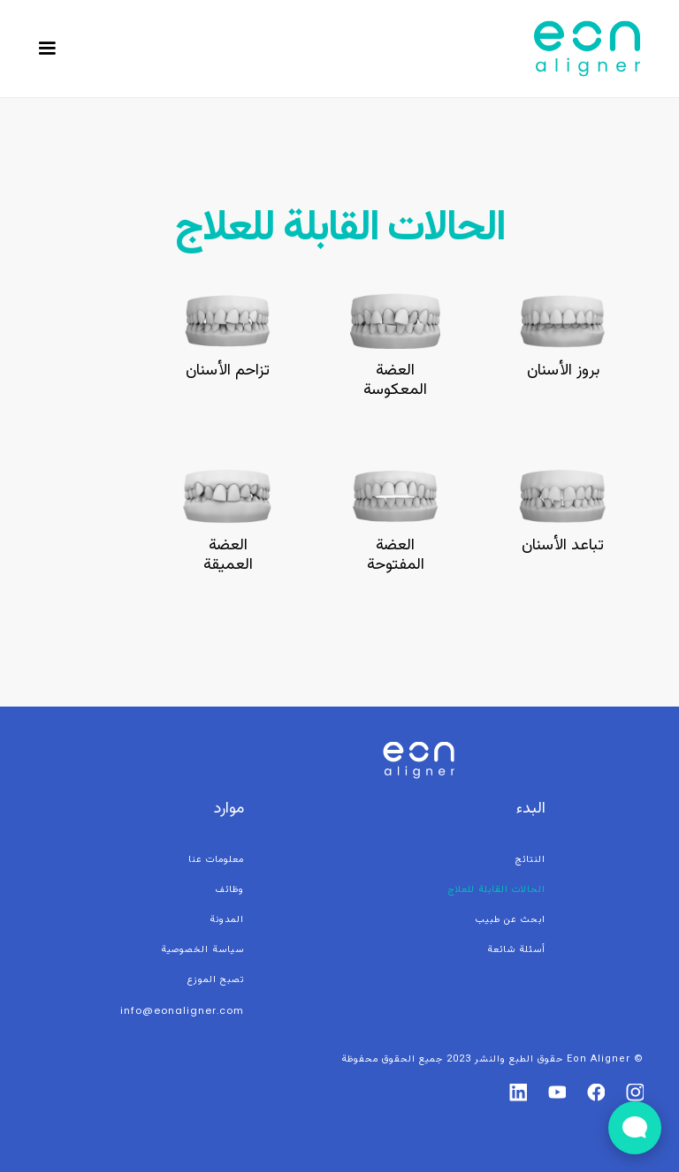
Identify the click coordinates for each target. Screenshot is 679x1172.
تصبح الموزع (215, 979)
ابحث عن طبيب (510, 919)
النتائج (530, 859)
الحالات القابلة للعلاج (496, 889)
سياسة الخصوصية (202, 949)
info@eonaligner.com (182, 1010)
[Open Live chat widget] (634, 1127)
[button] (47, 48)
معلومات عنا (216, 859)
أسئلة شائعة (516, 949)
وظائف (230, 889)
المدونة (227, 919)
